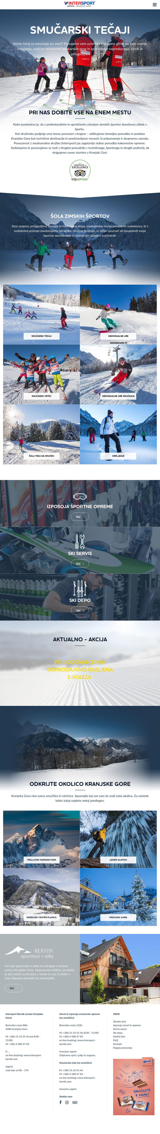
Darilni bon (119, 1036)
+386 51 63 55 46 (19, 1036)
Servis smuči (120, 1028)
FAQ (115, 1040)
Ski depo (117, 1032)
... (9, 1051)
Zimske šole (119, 1021)
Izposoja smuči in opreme (127, 1025)
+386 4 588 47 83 (19, 1043)
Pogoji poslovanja (122, 1047)
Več (78, 516)
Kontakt (117, 1043)
